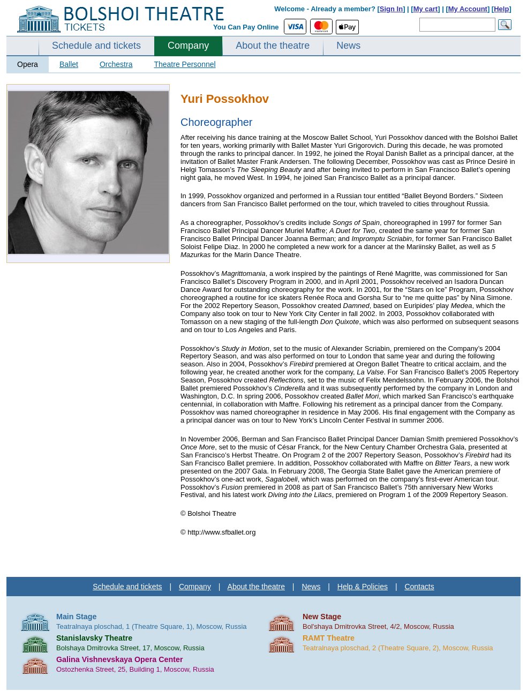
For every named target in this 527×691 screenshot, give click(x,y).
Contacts (419, 586)
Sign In (391, 9)
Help (501, 9)
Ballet (68, 64)
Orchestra (116, 64)
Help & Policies (362, 586)
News (348, 45)
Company (188, 45)
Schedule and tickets (96, 45)
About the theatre (273, 45)
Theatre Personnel (184, 64)
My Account (467, 9)
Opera (27, 64)
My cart (425, 9)
